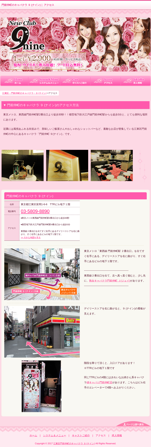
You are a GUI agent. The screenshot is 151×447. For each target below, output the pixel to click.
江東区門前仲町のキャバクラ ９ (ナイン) (74, 443)
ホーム (33, 435)
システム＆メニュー (54, 435)
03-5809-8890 (35, 211)
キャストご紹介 (81, 435)
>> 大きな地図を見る (30, 237)
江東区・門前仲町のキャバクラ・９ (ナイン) (24, 93)
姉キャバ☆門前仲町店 (99, 382)
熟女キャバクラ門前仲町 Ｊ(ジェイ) (109, 280)
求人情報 (117, 435)
